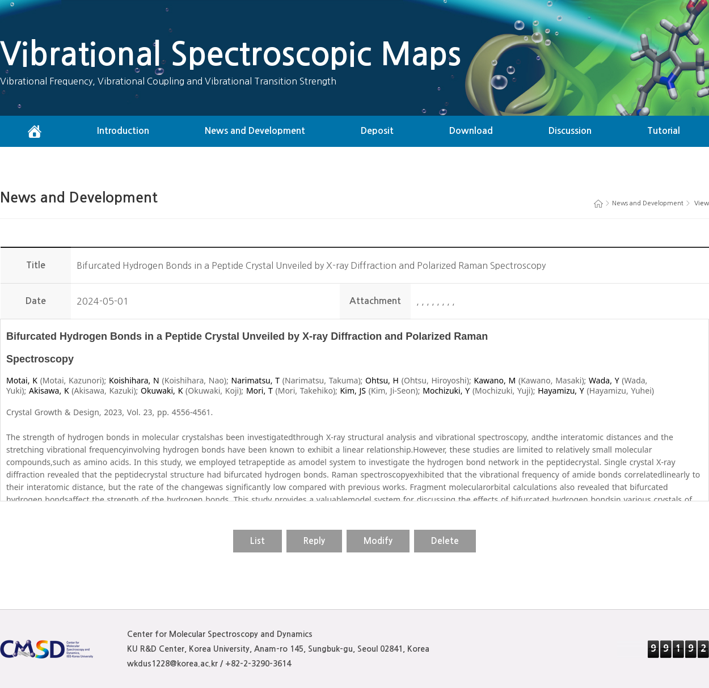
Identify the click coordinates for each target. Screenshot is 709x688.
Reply (314, 541)
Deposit (377, 130)
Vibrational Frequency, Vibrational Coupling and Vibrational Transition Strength (168, 81)
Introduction (123, 130)
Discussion (570, 130)
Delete (445, 541)
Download (471, 130)
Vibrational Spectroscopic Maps (230, 54)
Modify (378, 541)
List (257, 541)
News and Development (255, 130)
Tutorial (663, 130)
